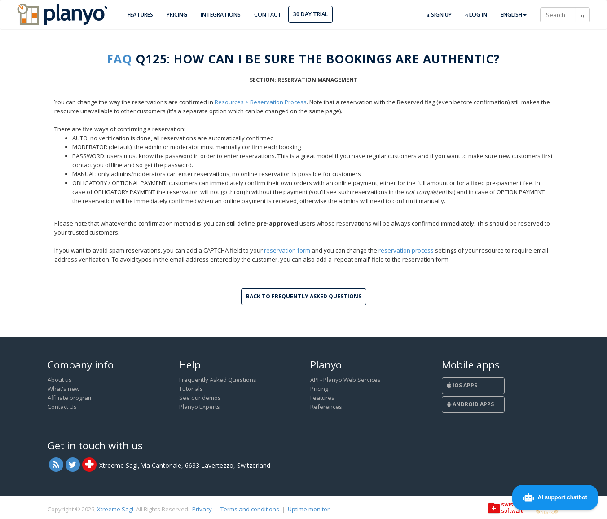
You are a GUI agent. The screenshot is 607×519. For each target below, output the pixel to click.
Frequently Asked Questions (217, 380)
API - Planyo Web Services (345, 380)
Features (140, 14)
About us (60, 380)
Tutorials (191, 389)
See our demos (200, 398)
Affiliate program (70, 398)
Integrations (221, 14)
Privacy (202, 509)
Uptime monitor (309, 509)
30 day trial (310, 14)
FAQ (119, 59)
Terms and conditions (249, 509)
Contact (268, 14)
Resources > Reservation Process (261, 102)
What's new (63, 389)
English (514, 14)
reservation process (406, 250)
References (326, 407)
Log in (476, 15)
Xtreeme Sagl (115, 509)
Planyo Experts (199, 407)
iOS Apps (462, 385)
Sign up (439, 15)
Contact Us (62, 407)
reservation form (287, 250)
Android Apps (470, 404)
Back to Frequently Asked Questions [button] (303, 296)
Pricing (177, 14)
